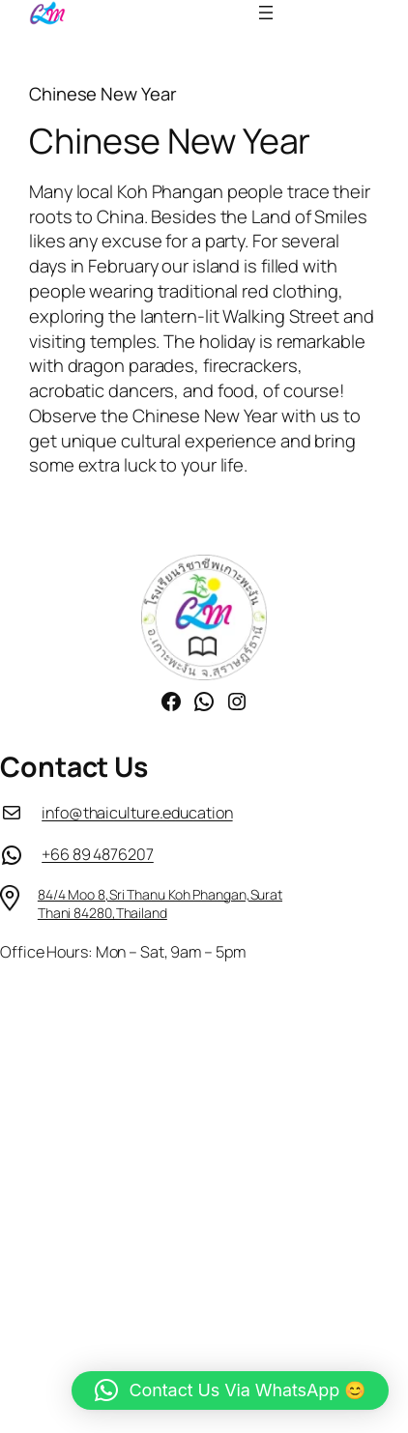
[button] (230, 1390)
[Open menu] (265, 12)
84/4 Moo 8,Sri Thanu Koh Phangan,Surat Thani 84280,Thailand (160, 904)
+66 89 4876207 (98, 854)
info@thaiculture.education (137, 812)
